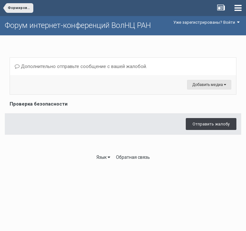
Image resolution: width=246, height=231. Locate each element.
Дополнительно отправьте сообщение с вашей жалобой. (81, 66)
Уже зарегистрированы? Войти (206, 22)
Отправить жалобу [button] (211, 124)
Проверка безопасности (39, 104)
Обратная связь (133, 157)
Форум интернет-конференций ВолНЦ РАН (78, 25)
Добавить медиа (209, 84)
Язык (103, 157)
